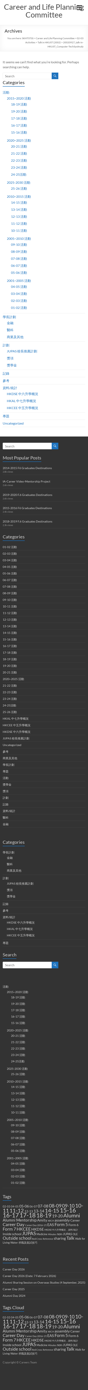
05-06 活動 (19, 272)
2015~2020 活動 (19, 98)
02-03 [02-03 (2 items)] (6, 1206)
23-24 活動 (19, 167)
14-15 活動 (19, 202)
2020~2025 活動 (19, 140)
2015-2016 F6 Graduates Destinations (27, 508)
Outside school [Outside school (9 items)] (17, 1238)
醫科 (10, 330)
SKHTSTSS (27, 38)
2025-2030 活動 (18, 182)
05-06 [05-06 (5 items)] (24, 1206)
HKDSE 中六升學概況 (22, 394)
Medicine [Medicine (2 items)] (42, 1234)
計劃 (6, 345)
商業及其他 (15, 337)
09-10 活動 (19, 244)
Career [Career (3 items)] (75, 1220)
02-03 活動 (19, 300)
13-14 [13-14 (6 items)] (39, 1211)
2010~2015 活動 (19, 196)
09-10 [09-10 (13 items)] (68, 1206)
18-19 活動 (19, 104)
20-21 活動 (19, 146)
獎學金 (12, 365)
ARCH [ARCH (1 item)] (51, 1220)
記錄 (6, 373)
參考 (6, 381)
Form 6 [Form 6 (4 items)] (73, 1225)
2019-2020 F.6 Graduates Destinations (27, 495)
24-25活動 (18, 174)
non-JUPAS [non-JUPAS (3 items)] (64, 1234)
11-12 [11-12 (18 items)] (17, 1210)
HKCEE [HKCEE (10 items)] (24, 1229)
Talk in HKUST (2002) (49, 42)
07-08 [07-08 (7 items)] (43, 1206)
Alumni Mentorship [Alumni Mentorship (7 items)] (20, 1220)
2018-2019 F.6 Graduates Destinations (27, 521)
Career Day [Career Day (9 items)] (13, 1224)
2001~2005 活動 (19, 280)
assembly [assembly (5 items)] (62, 1220)
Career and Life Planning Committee (44, 10)
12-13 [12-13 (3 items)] (28, 1211)
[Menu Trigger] (79, 7)
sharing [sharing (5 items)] (60, 1238)
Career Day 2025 (14, 1289)
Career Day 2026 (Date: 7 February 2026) (29, 1276)
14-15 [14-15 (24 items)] (52, 1210)
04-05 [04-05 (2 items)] (15, 1206)
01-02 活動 (19, 308)
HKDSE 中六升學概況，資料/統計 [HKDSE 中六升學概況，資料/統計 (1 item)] (61, 1229)
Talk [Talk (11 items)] (70, 1238)
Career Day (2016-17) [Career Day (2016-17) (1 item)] (36, 1225)
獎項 (10, 358)
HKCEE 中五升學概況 (22, 408)
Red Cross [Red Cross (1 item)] (37, 1238)
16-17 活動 (19, 125)
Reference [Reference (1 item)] (48, 1238)
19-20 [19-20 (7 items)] (57, 1215)
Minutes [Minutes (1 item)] (52, 1234)
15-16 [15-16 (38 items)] (68, 1210)
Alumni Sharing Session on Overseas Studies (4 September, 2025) (44, 1282)
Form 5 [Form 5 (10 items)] (61, 1224)
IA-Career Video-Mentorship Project (26, 481)
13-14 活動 (19, 209)
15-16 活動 (19, 132)
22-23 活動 (19, 160)
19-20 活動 (19, 111)
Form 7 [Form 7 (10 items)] (9, 1229)
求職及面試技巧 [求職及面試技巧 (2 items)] (27, 1242)
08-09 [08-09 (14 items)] (55, 1206)
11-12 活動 (19, 223)
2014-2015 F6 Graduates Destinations (27, 468)
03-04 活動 (19, 293)
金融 (10, 323)
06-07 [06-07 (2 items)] (33, 1206)
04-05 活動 (19, 286)
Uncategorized (13, 423)
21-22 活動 (19, 153)
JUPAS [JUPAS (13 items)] (29, 1233)
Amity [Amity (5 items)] (42, 1220)
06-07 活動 (19, 265)
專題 (6, 416)
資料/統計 (10, 388)
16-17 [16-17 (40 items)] (11, 1215)
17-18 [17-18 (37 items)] (28, 1215)
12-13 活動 (19, 216)
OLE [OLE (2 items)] (75, 1234)
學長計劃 (9, 317)
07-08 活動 (19, 258)
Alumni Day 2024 (14, 1295)
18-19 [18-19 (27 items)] (43, 1215)
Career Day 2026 (14, 1269)
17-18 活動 (19, 118)
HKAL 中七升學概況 (21, 401)
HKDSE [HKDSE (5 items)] (37, 1229)
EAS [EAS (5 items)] (50, 1225)
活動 (6, 92)
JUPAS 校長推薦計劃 (22, 351)
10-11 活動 (19, 230)
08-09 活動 (19, 251)
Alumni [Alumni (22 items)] (71, 1215)
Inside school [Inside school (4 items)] (12, 1234)
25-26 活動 (19, 188)
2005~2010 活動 (19, 238)
